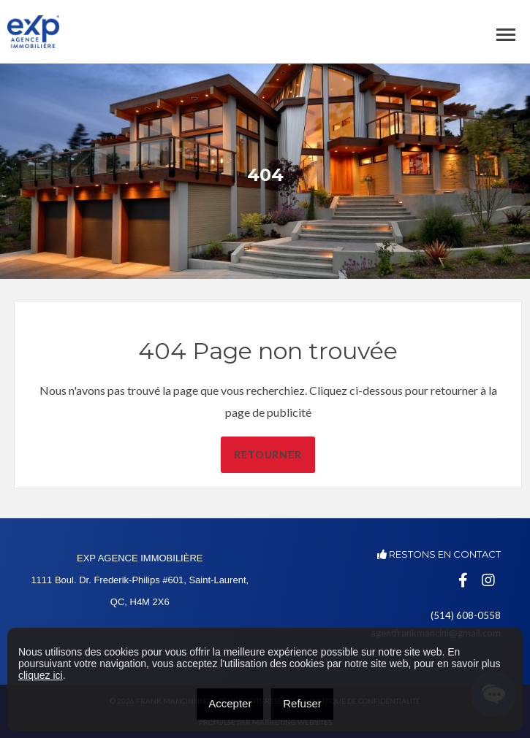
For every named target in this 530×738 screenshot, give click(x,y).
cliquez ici (40, 675)
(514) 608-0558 (466, 615)
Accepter (229, 703)
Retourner (295, 454)
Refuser (302, 703)
